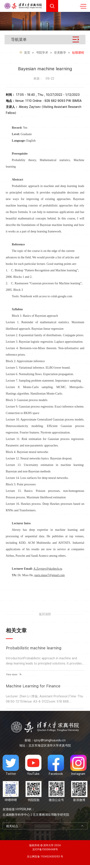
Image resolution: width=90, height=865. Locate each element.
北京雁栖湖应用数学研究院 (51, 814)
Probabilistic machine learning (33, 704)
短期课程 (78, 53)
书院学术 (42, 53)
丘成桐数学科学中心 (16, 814)
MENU (83, 6)
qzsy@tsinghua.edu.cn (49, 740)
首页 (27, 53)
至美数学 (60, 53)
